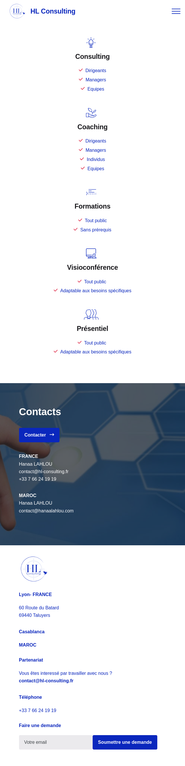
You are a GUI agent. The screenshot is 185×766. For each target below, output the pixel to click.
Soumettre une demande (125, 742)
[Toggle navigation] (176, 11)
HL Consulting (52, 11)
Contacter (39, 434)
